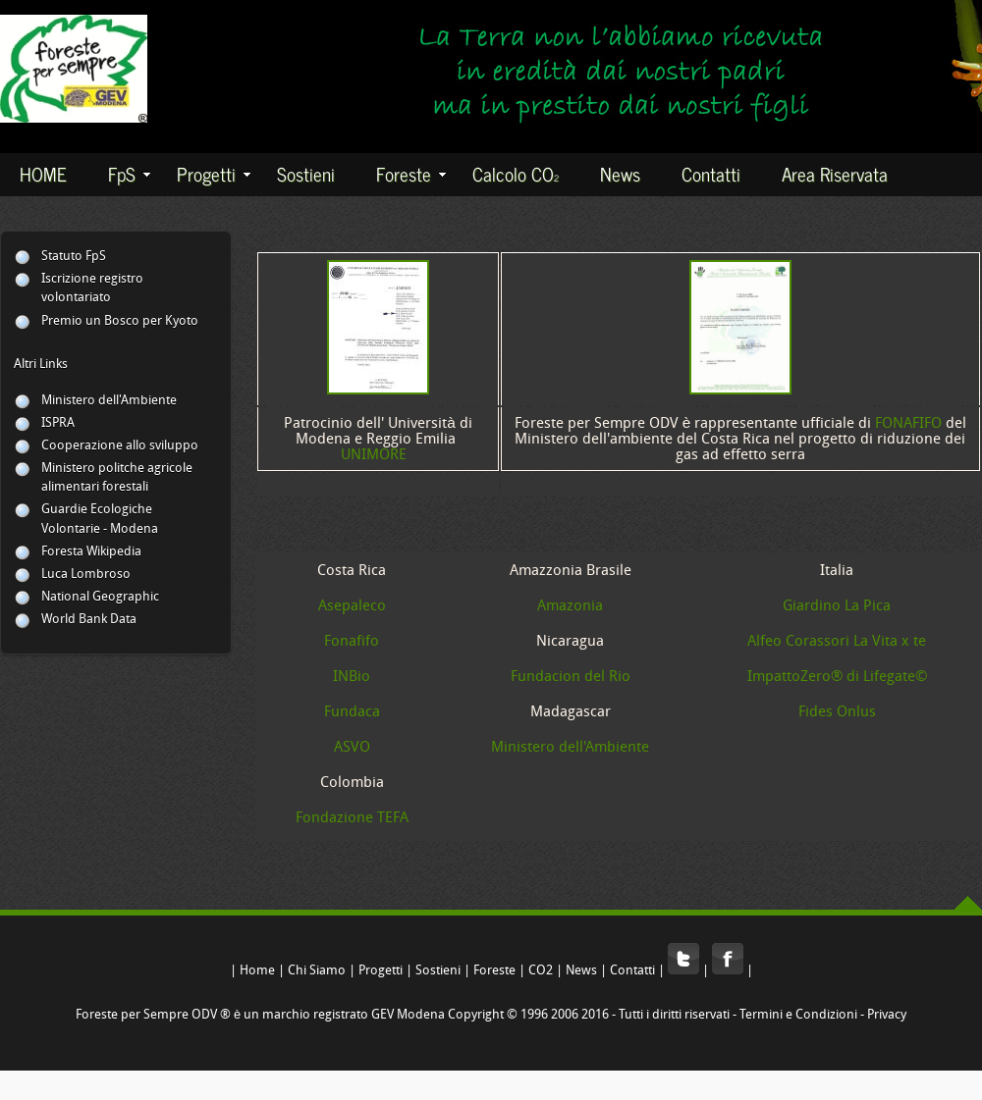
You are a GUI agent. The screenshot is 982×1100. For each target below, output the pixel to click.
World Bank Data (88, 619)
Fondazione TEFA (352, 818)
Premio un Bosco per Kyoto (119, 321)
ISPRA (58, 423)
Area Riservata (835, 173)
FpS (129, 173)
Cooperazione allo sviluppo (119, 446)
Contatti (711, 173)
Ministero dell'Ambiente (109, 400)
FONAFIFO (908, 424)
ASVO (352, 748)
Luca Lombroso (86, 574)
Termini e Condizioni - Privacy (822, 1015)
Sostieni (306, 173)
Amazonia (570, 606)
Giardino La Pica (837, 606)
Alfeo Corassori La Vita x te (836, 642)
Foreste (411, 173)
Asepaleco (352, 606)
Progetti (213, 173)
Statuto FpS (73, 256)
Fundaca (352, 712)
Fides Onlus (837, 712)
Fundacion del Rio (570, 677)
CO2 (540, 971)
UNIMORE (374, 455)
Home (257, 971)
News (620, 173)
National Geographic (100, 597)
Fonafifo (351, 642)
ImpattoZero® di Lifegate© (837, 677)
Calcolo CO (515, 173)
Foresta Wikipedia (91, 552)
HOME (43, 173)
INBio (351, 677)
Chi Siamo (317, 971)
